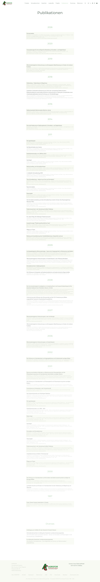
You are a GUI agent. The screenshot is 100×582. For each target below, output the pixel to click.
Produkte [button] (27, 3)
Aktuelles (64, 575)
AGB (46, 575)
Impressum (30, 575)
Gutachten (44, 3)
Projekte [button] (58, 3)
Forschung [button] (72, 3)
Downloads (57, 575)
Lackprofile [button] (51, 3)
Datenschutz (39, 575)
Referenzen (80, 3)
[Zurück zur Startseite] (8, 3)
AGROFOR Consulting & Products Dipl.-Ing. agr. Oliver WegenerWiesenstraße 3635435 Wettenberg (18, 567)
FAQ (51, 575)
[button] (85, 3)
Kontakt (23, 575)
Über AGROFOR (15, 575)
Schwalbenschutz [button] (35, 3)
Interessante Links (74, 575)
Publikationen (65, 3)
